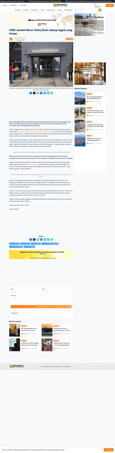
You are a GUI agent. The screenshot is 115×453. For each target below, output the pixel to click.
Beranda (5, 5)
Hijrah (59, 10)
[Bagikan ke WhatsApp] (51, 93)
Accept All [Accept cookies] (109, 450)
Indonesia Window (20, 38)
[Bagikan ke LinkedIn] (41, 93)
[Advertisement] (41, 107)
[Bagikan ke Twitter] (34, 93)
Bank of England (32, 206)
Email (43, 372)
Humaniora (34, 10)
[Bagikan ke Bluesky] (44, 93)
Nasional (17, 10)
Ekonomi (25, 10)
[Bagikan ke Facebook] (30, 93)
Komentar (13, 378)
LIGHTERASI (68, 10)
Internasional (51, 10)
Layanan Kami (23, 5)
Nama (12, 372)
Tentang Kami (13, 5)
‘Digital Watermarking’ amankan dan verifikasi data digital (51, 1)
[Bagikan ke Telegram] (48, 93)
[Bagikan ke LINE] (37, 93)
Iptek (42, 10)
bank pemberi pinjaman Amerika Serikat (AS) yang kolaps (35, 131)
